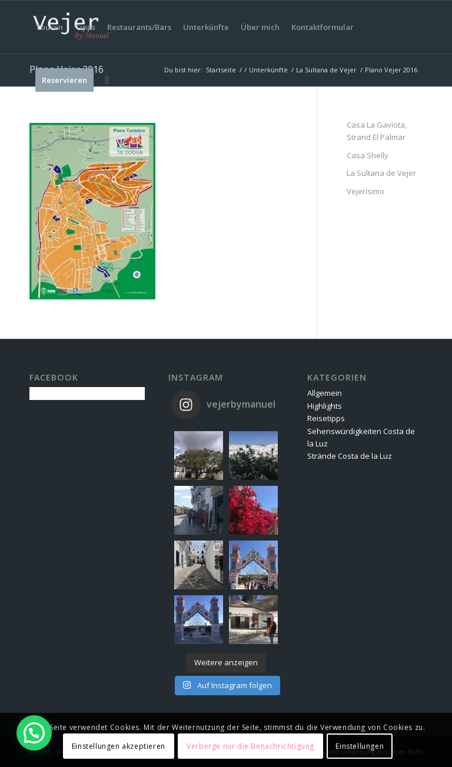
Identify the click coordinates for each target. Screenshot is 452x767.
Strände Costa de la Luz (349, 456)
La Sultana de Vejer (381, 173)
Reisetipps (326, 418)
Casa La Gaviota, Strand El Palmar (377, 130)
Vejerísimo (365, 191)
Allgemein (324, 393)
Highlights (324, 406)
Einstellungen (359, 746)
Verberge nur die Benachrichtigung (250, 746)
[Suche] (107, 80)
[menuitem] (49, 27)
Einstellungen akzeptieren (118, 746)
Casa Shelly (367, 155)
